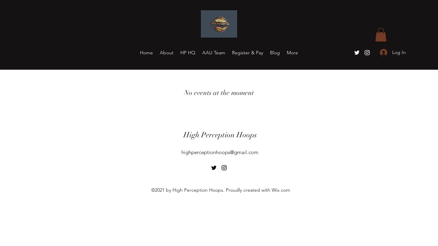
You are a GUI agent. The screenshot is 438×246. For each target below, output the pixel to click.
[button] (381, 35)
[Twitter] (356, 52)
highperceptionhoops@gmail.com (219, 152)
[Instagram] (367, 52)
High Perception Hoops (220, 134)
